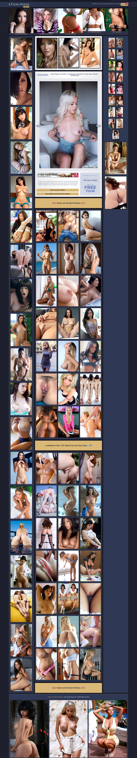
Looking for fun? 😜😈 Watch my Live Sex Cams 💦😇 (68, 443)
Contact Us (110, 751)
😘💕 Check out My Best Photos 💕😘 (68, 200)
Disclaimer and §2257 (122, 756)
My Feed (124, 4)
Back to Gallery (42, 73)
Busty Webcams (123, 0)
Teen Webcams (113, 0)
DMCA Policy (111, 756)
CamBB (116, 4)
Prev (39, 123)
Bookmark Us (110, 746)
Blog (99, 4)
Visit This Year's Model (57, 187)
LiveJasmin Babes (21, 0)
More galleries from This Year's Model (57, 191)
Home (81, 4)
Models (107, 4)
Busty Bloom (31, 0)
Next (97, 123)
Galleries (90, 4)
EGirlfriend (22, 5)
